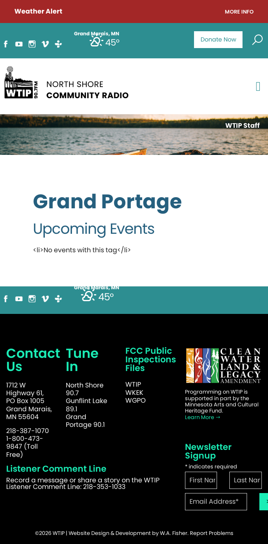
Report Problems (211, 533)
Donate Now (218, 39)
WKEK (134, 392)
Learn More (203, 417)
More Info (239, 12)
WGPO (135, 400)
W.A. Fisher (173, 533)
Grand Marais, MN (96, 287)
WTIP (133, 384)
